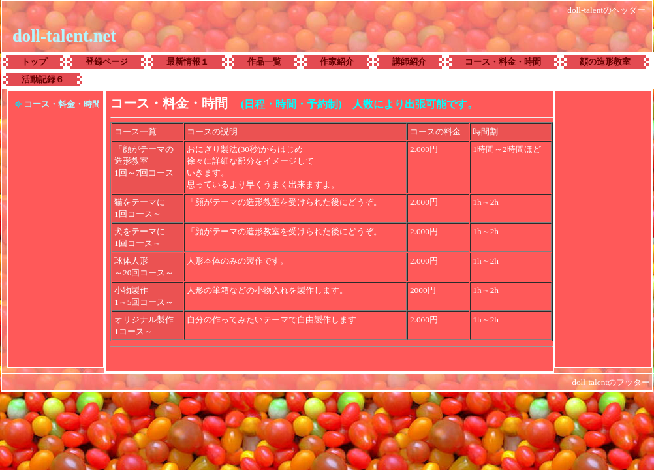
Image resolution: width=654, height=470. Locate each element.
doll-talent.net (64, 36)
